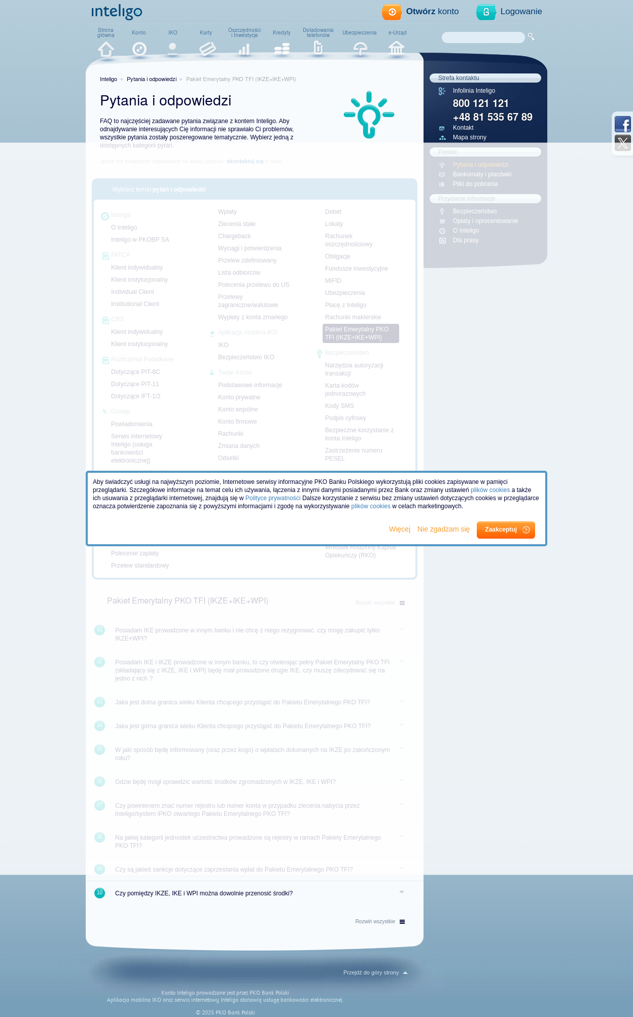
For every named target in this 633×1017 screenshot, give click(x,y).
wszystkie (380, 921)
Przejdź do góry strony (371, 972)
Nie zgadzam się (444, 529)
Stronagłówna (106, 32)
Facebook (623, 124)
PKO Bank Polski (269, 993)
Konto (139, 32)
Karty (206, 32)
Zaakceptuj (501, 529)
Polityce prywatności (273, 498)
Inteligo (108, 78)
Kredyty (282, 32)
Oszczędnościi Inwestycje (244, 32)
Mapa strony (469, 137)
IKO (173, 32)
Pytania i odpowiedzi (152, 78)
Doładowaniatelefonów (318, 32)
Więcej (400, 529)
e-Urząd (398, 32)
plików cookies (490, 490)
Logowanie (521, 11)
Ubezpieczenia (359, 32)
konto (432, 11)
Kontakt (463, 127)
